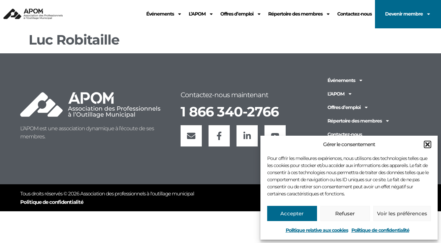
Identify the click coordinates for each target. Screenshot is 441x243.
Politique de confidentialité (380, 230)
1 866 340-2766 (230, 111)
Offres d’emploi (348, 107)
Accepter (292, 213)
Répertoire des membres (358, 121)
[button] (427, 144)
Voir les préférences (402, 213)
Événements (345, 80)
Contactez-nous (344, 134)
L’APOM (339, 94)
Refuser (345, 213)
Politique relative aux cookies (317, 230)
